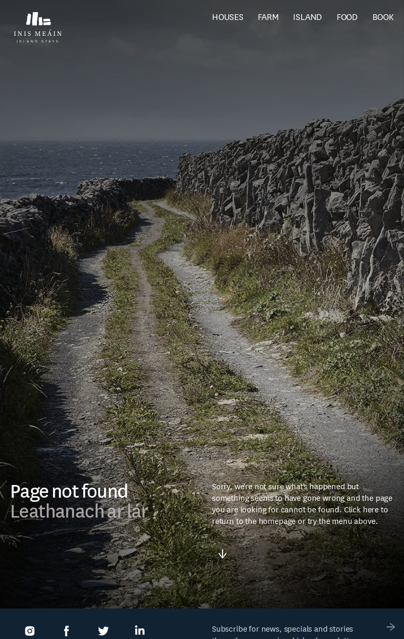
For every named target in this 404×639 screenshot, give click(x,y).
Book (383, 17)
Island (307, 17)
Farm (268, 17)
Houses (228, 17)
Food (347, 17)
